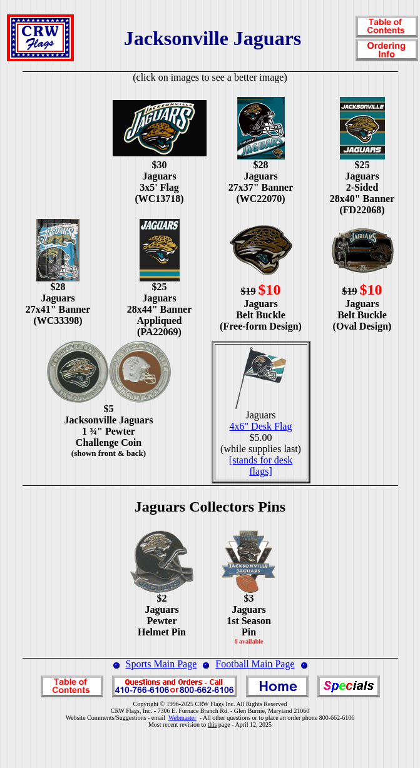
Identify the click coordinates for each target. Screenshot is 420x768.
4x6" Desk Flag (261, 426)
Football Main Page (254, 664)
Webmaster (182, 717)
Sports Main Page (161, 664)
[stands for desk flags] (260, 466)
